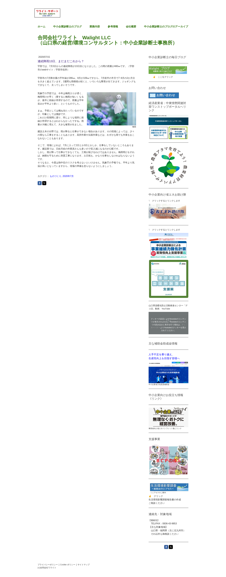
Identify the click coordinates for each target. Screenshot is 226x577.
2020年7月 (68, 176)
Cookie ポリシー (67, 564)
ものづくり (55, 176)
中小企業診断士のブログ (67, 26)
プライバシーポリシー (48, 564)
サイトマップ (84, 564)
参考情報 (113, 26)
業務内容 (95, 26)
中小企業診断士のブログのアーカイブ (166, 26)
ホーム (41, 26)
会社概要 (131, 26)
